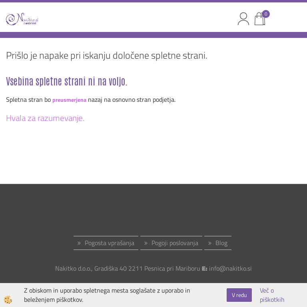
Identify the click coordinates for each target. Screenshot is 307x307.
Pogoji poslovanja (175, 243)
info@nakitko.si (230, 268)
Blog (221, 243)
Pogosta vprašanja (109, 243)
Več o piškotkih (272, 295)
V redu (239, 295)
